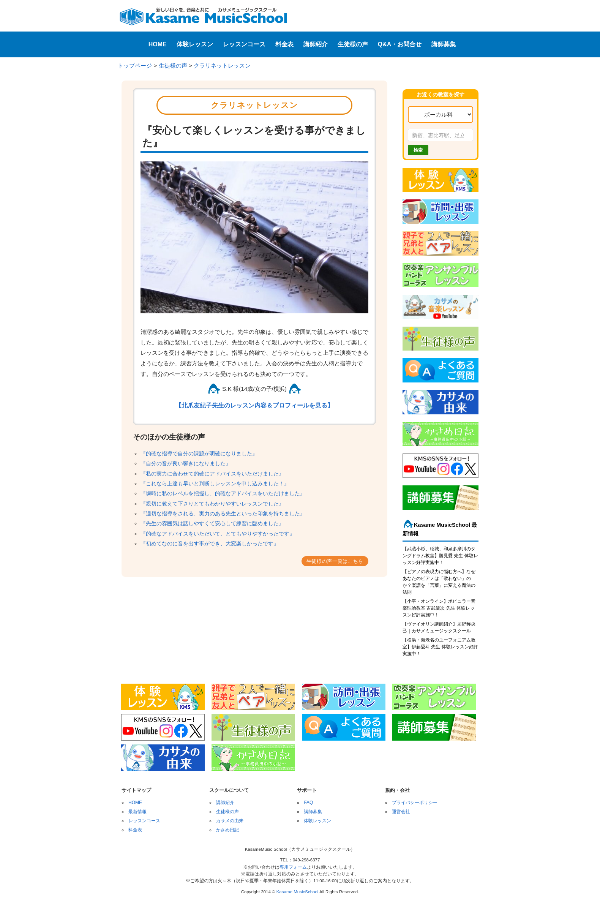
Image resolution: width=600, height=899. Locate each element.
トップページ (135, 65)
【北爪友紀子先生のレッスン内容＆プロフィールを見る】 (254, 405)
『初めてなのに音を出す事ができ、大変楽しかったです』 (210, 543)
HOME (157, 44)
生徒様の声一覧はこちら (334, 561)
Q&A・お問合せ (400, 44)
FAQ (308, 802)
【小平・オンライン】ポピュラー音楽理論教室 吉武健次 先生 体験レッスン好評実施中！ (439, 608)
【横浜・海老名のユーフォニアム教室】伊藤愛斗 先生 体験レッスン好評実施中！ (440, 646)
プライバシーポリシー (414, 802)
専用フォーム (293, 867)
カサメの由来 (229, 820)
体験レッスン (195, 44)
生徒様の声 (353, 44)
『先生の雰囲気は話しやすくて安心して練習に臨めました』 (212, 523)
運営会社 (401, 811)
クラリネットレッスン (222, 65)
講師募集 (443, 44)
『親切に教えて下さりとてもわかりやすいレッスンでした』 (212, 504)
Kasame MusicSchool (297, 892)
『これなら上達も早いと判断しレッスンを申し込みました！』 (215, 483)
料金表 (284, 44)
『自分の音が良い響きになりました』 (186, 463)
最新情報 (137, 811)
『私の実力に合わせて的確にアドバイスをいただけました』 (212, 474)
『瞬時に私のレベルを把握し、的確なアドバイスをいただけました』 (223, 493)
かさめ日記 (227, 830)
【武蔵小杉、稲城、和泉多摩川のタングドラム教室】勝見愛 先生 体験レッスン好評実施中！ (440, 555)
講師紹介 (315, 44)
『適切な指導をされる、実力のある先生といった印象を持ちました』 (223, 513)
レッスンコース (244, 44)
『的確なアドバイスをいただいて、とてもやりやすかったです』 (218, 534)
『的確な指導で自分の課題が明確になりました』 (199, 453)
